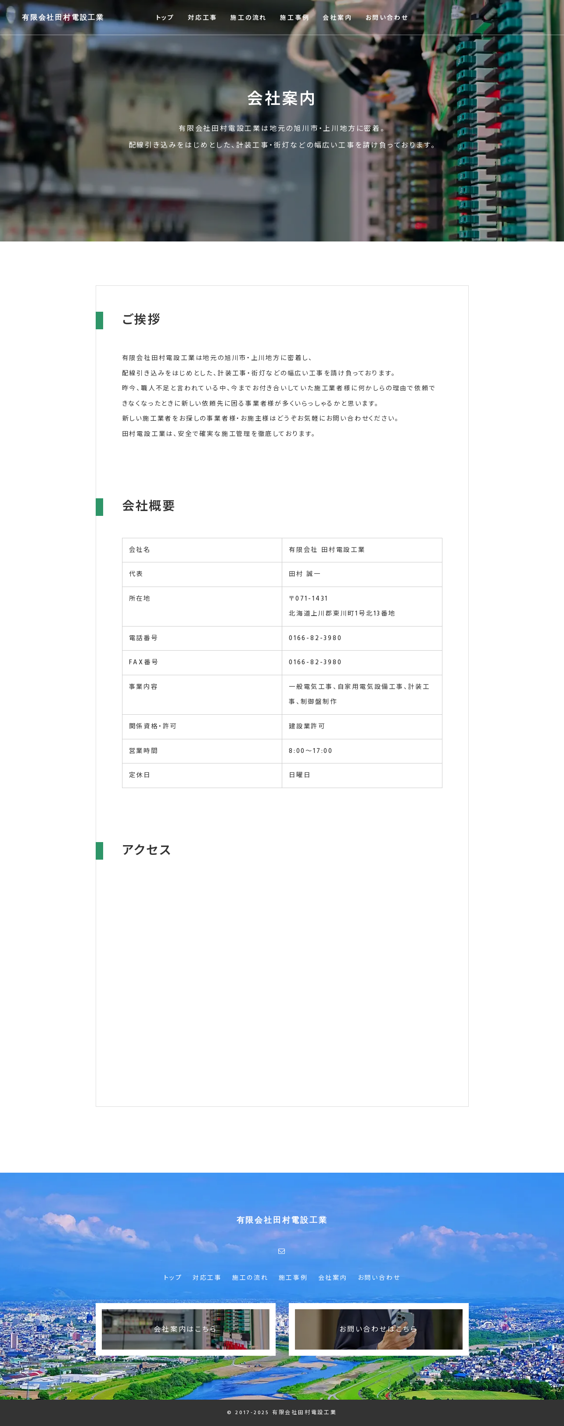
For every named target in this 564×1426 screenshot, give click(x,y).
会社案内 (337, 18)
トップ (165, 18)
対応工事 (202, 18)
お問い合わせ (387, 18)
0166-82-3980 (315, 638)
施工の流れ (248, 18)
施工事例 (294, 18)
